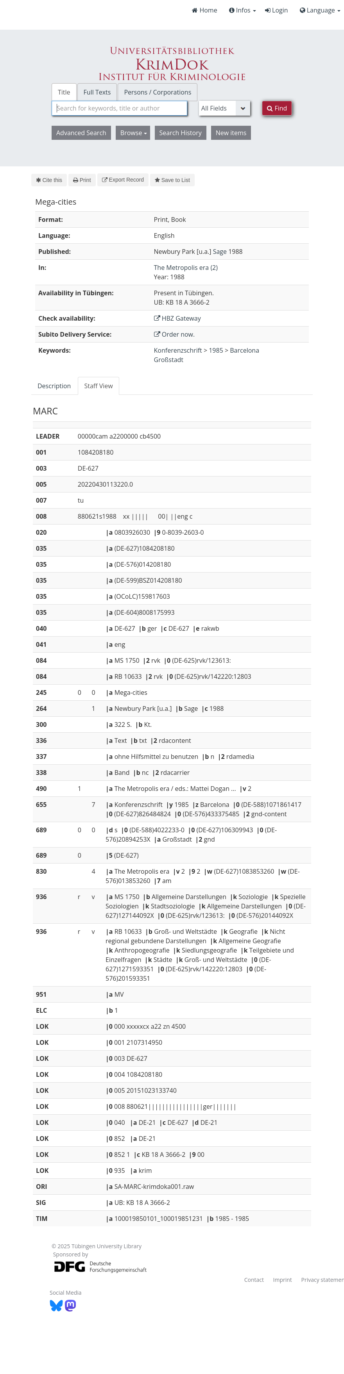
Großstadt (168, 359)
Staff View (98, 386)
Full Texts (97, 92)
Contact (254, 1279)
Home (204, 10)
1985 (216, 350)
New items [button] (231, 132)
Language (320, 10)
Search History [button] (180, 132)
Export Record (123, 180)
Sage (220, 251)
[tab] (54, 386)
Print (82, 180)
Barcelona (244, 350)
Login (276, 10)
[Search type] (225, 108)
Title (64, 92)
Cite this (49, 180)
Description (54, 386)
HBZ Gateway (177, 318)
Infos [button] (242, 10)
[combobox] (119, 108)
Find (277, 108)
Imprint (282, 1279)
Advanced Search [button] (81, 132)
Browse (133, 132)
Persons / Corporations (157, 92)
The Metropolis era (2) (186, 267)
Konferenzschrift (178, 350)
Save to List (172, 180)
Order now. (174, 334)
